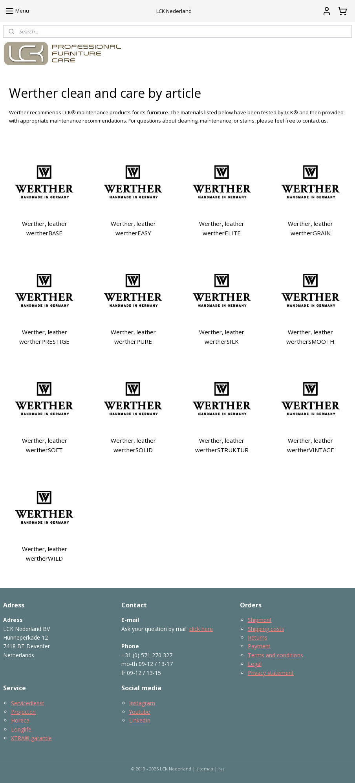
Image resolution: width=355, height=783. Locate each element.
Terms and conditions (275, 655)
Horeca (20, 720)
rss (221, 769)
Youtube (139, 711)
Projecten (23, 711)
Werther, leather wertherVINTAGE (310, 445)
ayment (261, 646)
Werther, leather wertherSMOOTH (310, 336)
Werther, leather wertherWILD (44, 553)
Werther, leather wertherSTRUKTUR (222, 445)
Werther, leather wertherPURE (133, 336)
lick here (202, 629)
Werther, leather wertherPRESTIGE (44, 336)
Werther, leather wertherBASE (44, 228)
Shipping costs (266, 629)
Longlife (22, 729)
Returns (257, 637)
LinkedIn (139, 720)
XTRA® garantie (31, 738)
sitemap (204, 769)
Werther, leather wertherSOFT (44, 445)
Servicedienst (27, 703)
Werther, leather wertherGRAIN (310, 228)
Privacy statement (271, 673)
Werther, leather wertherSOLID (133, 445)
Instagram (142, 703)
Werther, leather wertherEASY (133, 228)
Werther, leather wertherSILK (221, 336)
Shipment (260, 619)
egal (256, 663)
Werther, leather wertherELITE (221, 228)
